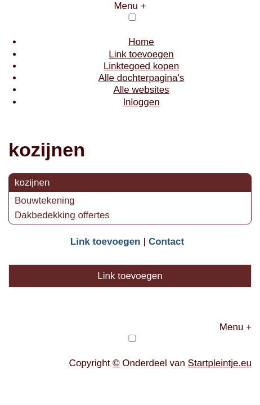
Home (141, 42)
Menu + (130, 6)
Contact (166, 241)
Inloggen (141, 102)
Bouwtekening (45, 200)
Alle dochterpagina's (141, 78)
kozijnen (32, 182)
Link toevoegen (141, 54)
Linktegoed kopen (141, 66)
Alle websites (141, 89)
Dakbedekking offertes (62, 215)
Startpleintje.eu (220, 363)
